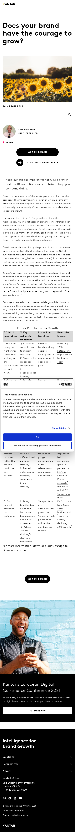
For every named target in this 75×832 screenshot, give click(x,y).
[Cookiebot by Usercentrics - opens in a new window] (59, 384)
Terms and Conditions (13, 811)
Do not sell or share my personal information (37, 445)
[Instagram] (4, 798)
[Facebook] (9, 798)
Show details (59, 428)
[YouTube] (15, 798)
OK (37, 437)
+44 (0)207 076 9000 (15, 790)
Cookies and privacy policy (15, 815)
